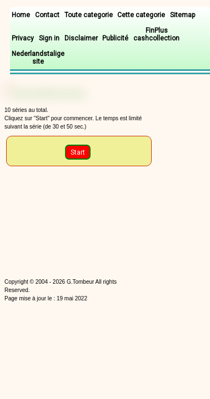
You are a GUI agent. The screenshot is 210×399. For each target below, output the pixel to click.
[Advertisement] (61, 224)
